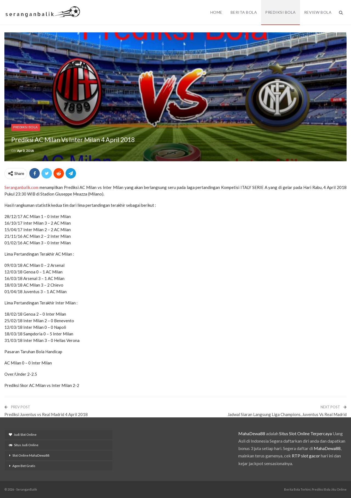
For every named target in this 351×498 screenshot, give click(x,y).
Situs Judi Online (23, 445)
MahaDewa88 (251, 433)
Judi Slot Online (22, 434)
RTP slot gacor (306, 455)
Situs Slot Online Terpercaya (305, 433)
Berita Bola (244, 12)
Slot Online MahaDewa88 (30, 455)
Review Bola (318, 12)
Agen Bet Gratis (23, 466)
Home (216, 12)
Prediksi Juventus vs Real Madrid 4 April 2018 (46, 414)
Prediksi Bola (280, 12)
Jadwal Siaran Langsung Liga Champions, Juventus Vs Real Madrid (287, 414)
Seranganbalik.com (21, 187)
